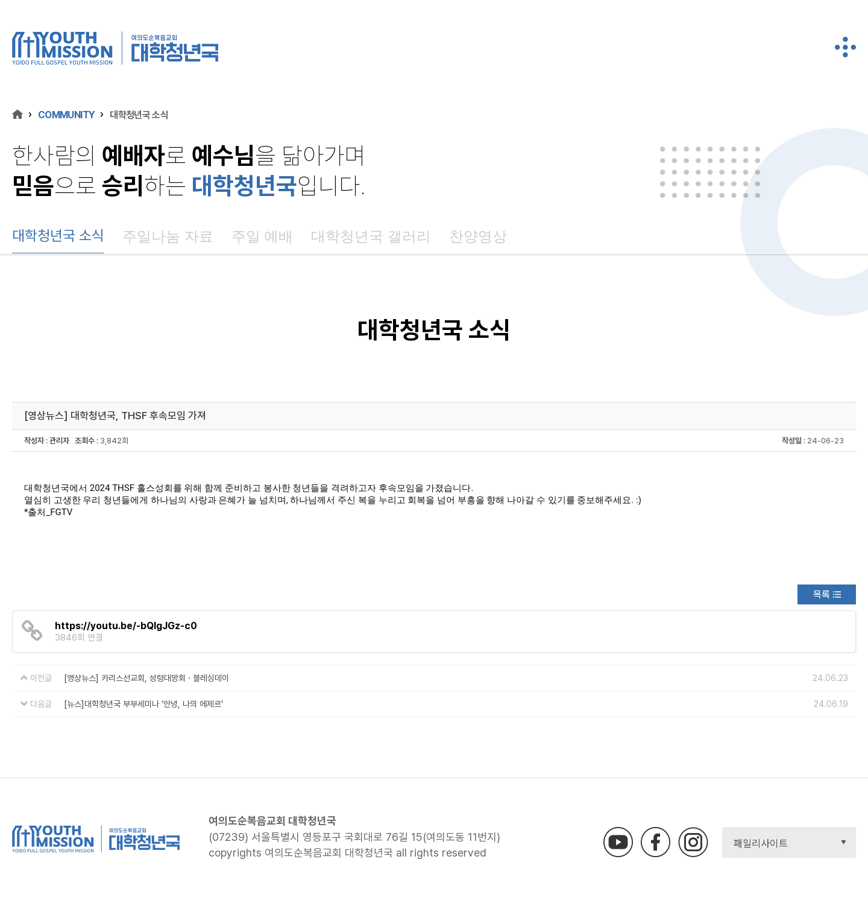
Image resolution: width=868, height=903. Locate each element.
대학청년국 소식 (58, 235)
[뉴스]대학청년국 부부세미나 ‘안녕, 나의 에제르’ (143, 704)
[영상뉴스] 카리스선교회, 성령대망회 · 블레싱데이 (146, 678)
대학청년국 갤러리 (371, 236)
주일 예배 (262, 236)
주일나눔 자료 (167, 236)
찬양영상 (478, 236)
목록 (821, 594)
